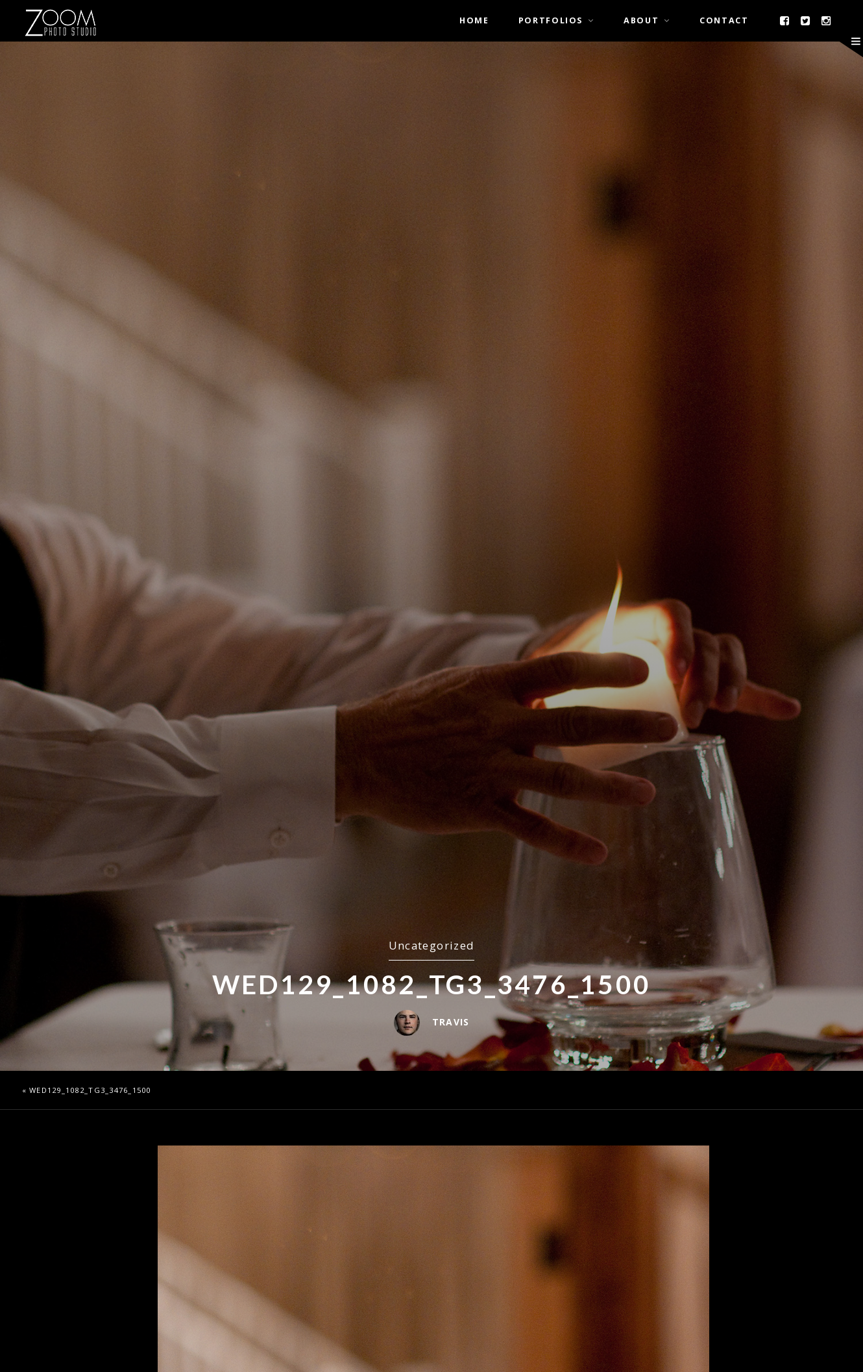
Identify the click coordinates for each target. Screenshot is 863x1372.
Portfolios (550, 20)
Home (474, 20)
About (641, 20)
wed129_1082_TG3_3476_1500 (90, 1090)
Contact (723, 20)
